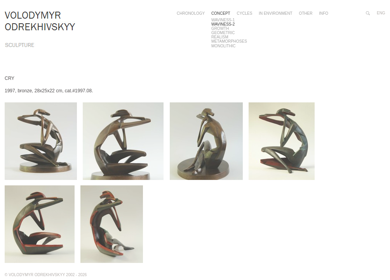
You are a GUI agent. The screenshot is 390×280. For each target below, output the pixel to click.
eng (381, 13)
